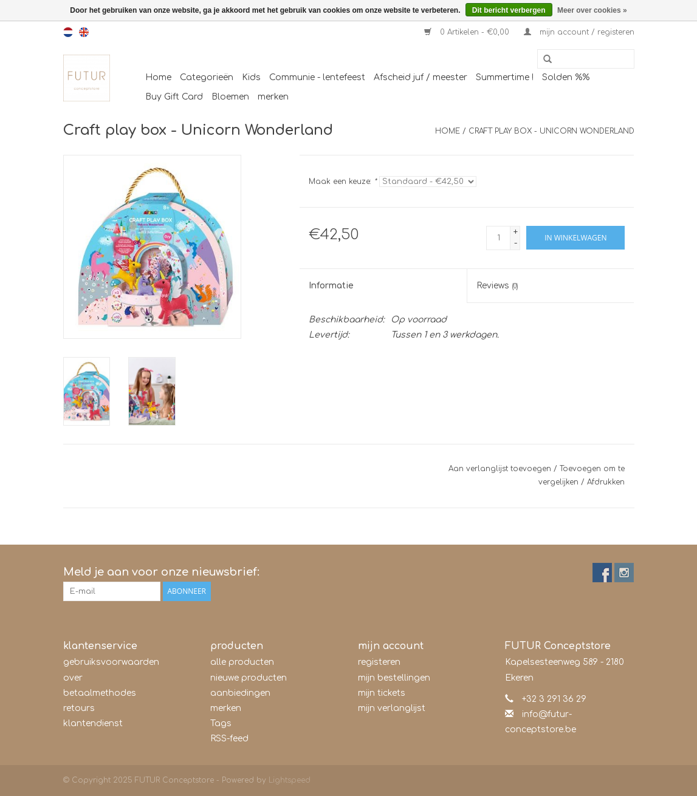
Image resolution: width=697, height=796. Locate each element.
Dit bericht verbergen (509, 10)
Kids (251, 77)
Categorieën (206, 77)
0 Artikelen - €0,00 (468, 32)
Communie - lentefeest (317, 77)
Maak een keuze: (343, 181)
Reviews (497, 285)
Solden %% (565, 77)
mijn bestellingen (394, 677)
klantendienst (93, 723)
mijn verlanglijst (391, 708)
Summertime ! (505, 77)
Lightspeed (290, 780)
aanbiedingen (240, 693)
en (84, 32)
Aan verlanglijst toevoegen (499, 468)
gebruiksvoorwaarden (111, 662)
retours (79, 708)
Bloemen (230, 96)
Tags (221, 723)
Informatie (331, 285)
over (73, 677)
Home (158, 77)
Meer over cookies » (592, 10)
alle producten (242, 662)
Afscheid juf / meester (420, 77)
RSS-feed (229, 738)
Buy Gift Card (174, 96)
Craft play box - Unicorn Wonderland (551, 131)
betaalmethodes (99, 693)
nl (68, 32)
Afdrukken (606, 482)
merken (273, 96)
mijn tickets (381, 693)
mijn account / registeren (579, 32)
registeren (379, 662)
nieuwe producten (248, 677)
